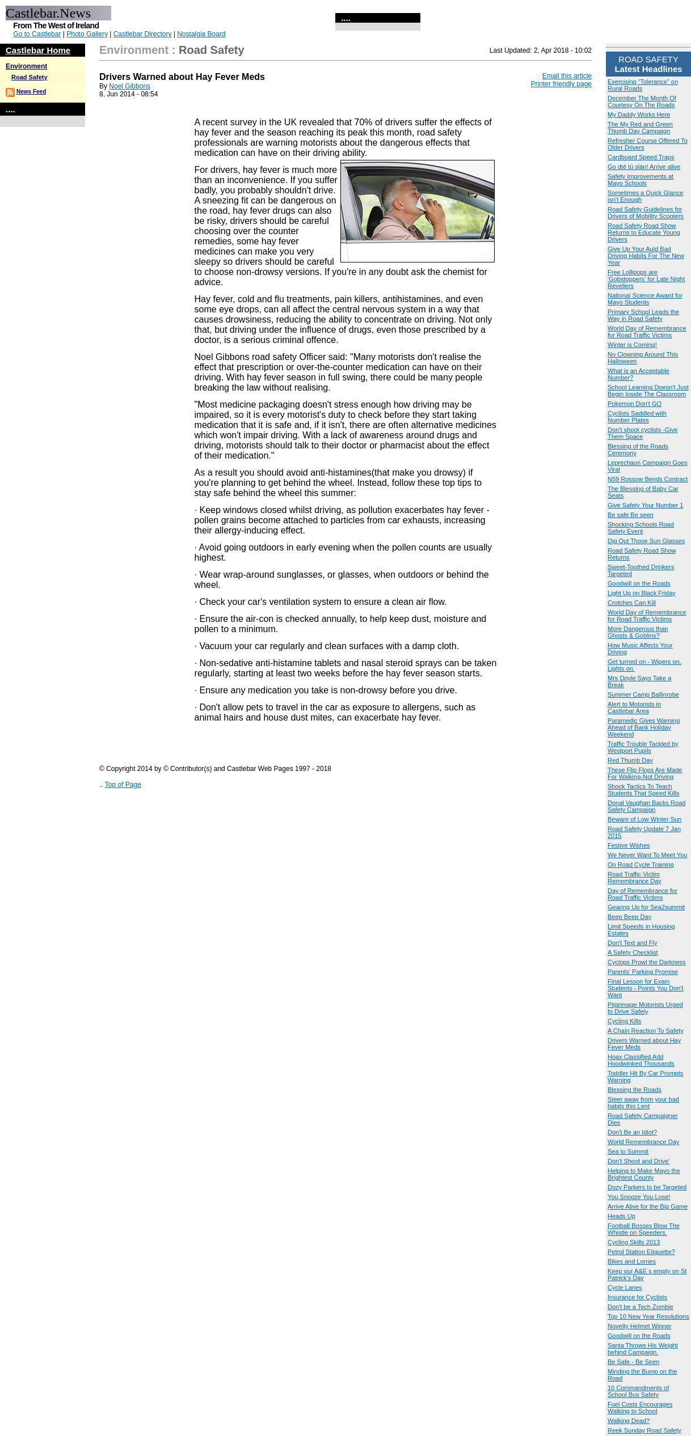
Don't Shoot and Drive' (638, 1161)
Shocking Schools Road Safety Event (641, 528)
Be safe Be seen (631, 514)
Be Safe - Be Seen (633, 1361)
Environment (26, 66)
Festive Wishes (629, 845)
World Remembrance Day (643, 1141)
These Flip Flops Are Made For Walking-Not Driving (645, 773)
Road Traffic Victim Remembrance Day (634, 877)
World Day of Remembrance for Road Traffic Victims (647, 331)
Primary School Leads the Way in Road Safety (643, 315)
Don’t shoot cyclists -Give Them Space (642, 433)
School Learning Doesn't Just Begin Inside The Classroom (648, 390)
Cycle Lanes (625, 1287)
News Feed (31, 91)
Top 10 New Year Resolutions (648, 1316)
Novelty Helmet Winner (639, 1326)
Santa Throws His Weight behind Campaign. (643, 1348)
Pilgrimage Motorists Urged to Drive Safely (645, 1008)
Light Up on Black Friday (642, 593)
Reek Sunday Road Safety (644, 1430)
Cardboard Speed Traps (641, 157)
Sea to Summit (628, 1151)
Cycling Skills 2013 (634, 1242)
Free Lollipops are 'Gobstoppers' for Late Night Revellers (646, 279)
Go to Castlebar (37, 34)
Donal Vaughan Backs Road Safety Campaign (646, 806)
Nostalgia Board (201, 34)
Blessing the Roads (634, 1089)
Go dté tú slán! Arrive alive (644, 166)
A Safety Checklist (633, 952)
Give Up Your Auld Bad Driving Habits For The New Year (646, 255)
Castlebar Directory (142, 34)
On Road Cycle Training (641, 864)
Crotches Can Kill (632, 602)
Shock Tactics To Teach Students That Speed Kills (643, 790)
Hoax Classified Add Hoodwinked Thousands (641, 1060)
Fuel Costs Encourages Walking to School (640, 1407)
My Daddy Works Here (639, 114)
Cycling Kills (624, 1021)
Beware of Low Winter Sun (644, 819)
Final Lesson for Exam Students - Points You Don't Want (646, 988)
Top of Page (123, 785)
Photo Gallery (87, 34)
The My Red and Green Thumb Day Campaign (640, 127)
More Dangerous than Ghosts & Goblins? (638, 632)
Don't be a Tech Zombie (640, 1306)
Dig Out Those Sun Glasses (646, 540)
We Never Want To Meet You (647, 855)
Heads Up (621, 1216)
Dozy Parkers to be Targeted (647, 1187)
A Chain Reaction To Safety (646, 1030)
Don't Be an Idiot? (632, 1132)
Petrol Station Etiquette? (641, 1251)
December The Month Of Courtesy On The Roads (642, 101)
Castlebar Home (38, 50)
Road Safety (29, 77)
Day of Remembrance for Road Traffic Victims (642, 894)
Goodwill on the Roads (639, 583)
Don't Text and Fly (633, 942)
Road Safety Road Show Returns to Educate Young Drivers (644, 232)
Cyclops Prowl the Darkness (647, 962)
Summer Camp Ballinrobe (643, 694)
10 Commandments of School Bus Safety (638, 1391)
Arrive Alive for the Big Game (648, 1206)
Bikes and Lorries (632, 1261)
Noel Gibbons (129, 86)
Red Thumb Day (630, 760)
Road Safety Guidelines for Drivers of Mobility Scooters (646, 212)
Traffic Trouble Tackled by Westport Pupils (643, 747)
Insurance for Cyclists (637, 1297)
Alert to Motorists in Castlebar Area (634, 707)
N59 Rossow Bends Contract (648, 479)
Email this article (567, 76)
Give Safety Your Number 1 (645, 505)
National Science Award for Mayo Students (645, 299)
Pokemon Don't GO (634, 403)
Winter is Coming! (632, 344)
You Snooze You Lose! (639, 1196)
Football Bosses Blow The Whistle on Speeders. (644, 1229)
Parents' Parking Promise (643, 971)
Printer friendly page (561, 84)
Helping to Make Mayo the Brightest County (644, 1174)
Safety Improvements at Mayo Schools (640, 180)
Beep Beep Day (629, 916)
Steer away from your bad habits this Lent (643, 1102)
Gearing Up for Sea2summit (646, 907)
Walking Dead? (629, 1420)
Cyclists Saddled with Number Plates (637, 416)
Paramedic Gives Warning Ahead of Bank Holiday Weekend (644, 727)
